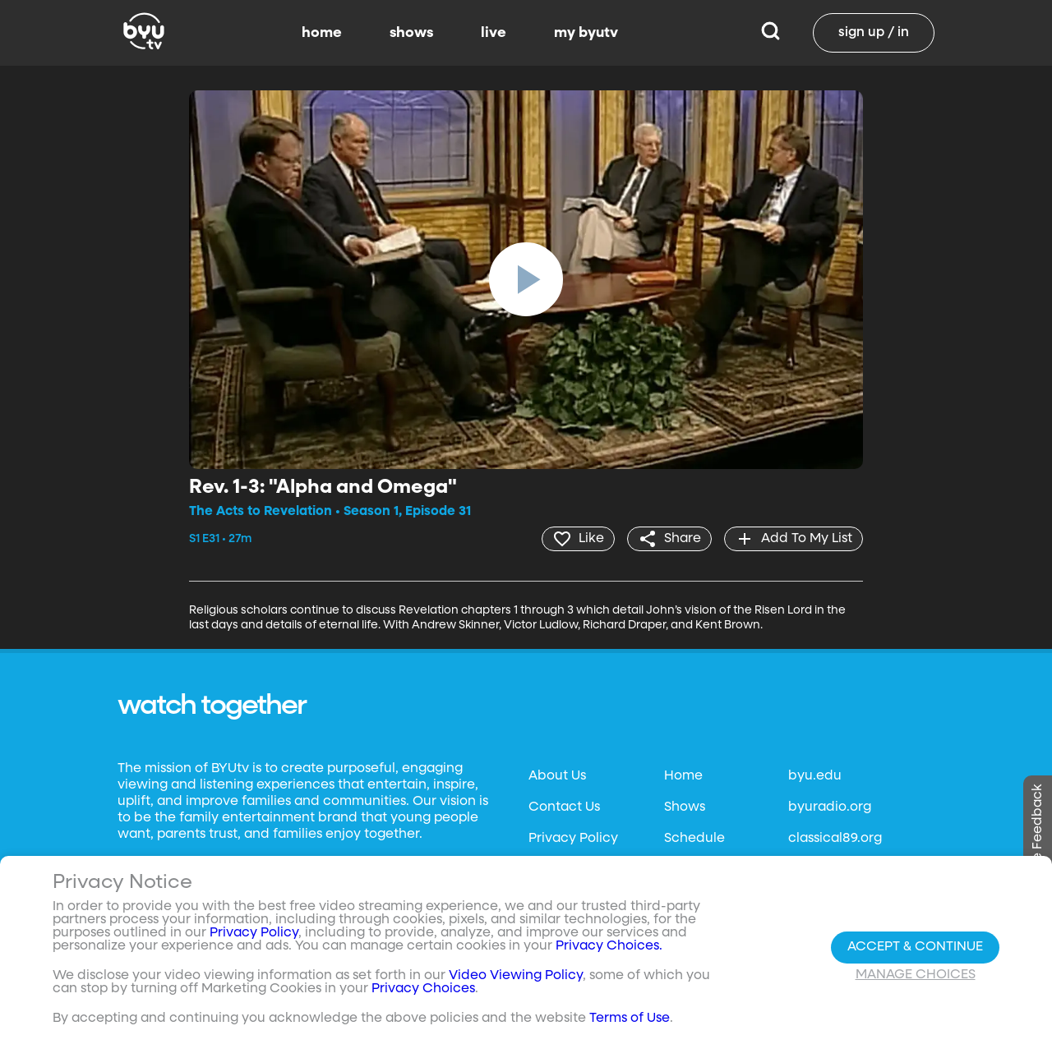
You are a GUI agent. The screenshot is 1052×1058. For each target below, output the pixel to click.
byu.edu (815, 776)
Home (683, 776)
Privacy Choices (423, 989)
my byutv (586, 32)
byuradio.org (829, 807)
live (493, 32)
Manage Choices (916, 975)
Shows (684, 807)
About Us (557, 776)
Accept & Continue (915, 947)
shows (411, 32)
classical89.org (835, 838)
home (322, 32)
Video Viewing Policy (516, 975)
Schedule (694, 838)
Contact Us (564, 807)
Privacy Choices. (609, 946)
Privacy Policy (573, 838)
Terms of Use (629, 1018)
